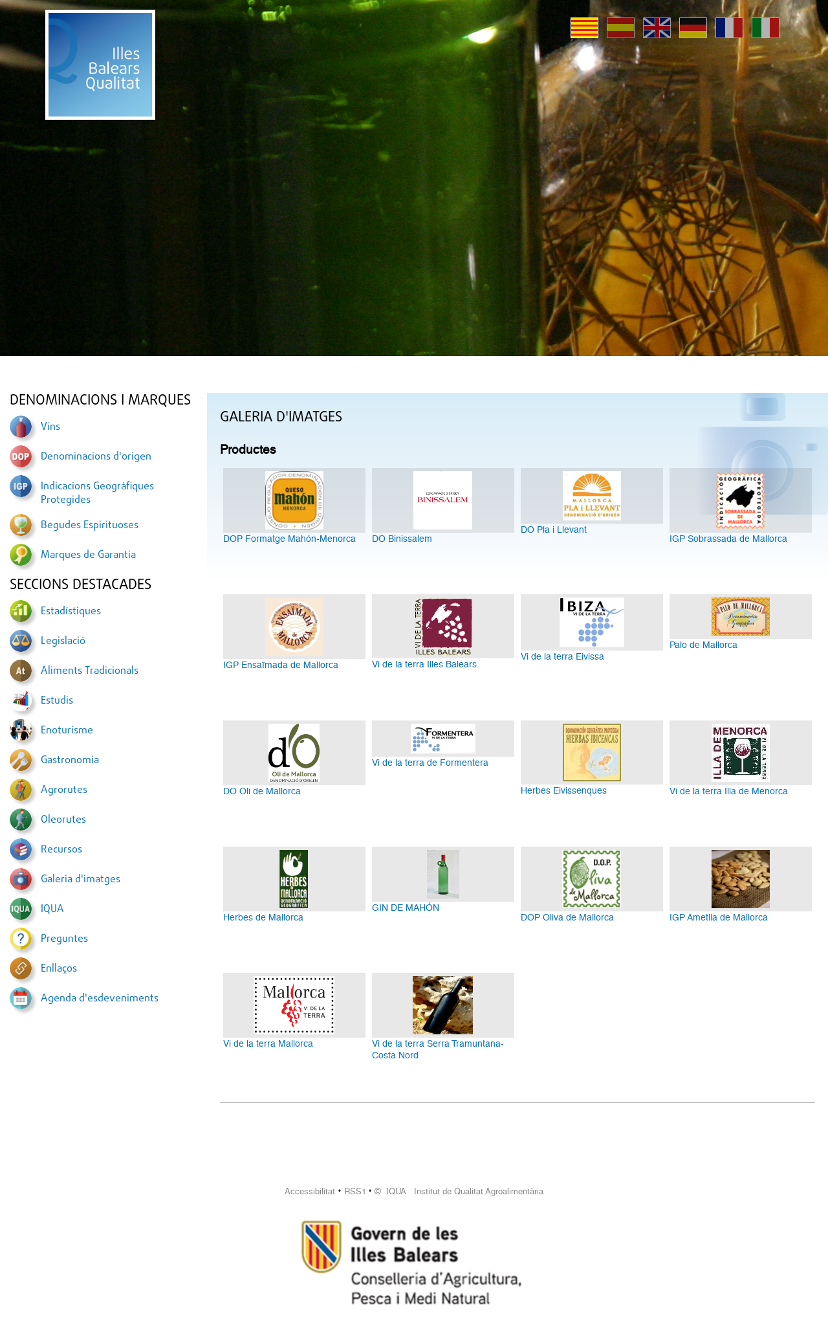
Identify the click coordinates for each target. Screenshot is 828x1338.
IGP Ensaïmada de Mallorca (280, 665)
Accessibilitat (310, 1191)
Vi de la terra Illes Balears (424, 664)
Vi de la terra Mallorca (268, 1043)
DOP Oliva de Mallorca (567, 917)
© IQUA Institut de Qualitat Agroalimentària (459, 1191)
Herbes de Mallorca (263, 917)
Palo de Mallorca (703, 645)
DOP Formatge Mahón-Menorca (289, 538)
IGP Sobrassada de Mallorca (728, 538)
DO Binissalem (402, 538)
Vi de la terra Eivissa (562, 656)
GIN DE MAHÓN (405, 907)
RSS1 (355, 1191)
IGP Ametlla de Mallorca (719, 917)
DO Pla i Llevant (554, 529)
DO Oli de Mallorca (262, 791)
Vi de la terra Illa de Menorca (729, 791)
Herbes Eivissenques (564, 790)
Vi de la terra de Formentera (430, 762)
